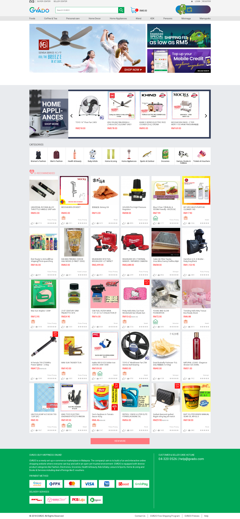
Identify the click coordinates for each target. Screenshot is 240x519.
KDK (152, 18)
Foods (32, 18)
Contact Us (140, 516)
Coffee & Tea (50, 18)
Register (206, 1)
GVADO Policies (192, 516)
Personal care (73, 18)
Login (197, 1)
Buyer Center (44, 1)
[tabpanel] (87, 48)
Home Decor (95, 18)
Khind (138, 18)
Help (206, 516)
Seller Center (60, 1)
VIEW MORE (120, 441)
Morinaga (186, 18)
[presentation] (71, 116)
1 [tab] (87, 69)
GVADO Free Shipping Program (165, 516)
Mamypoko (205, 18)
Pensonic (167, 18)
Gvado (162, 465)
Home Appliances (118, 18)
